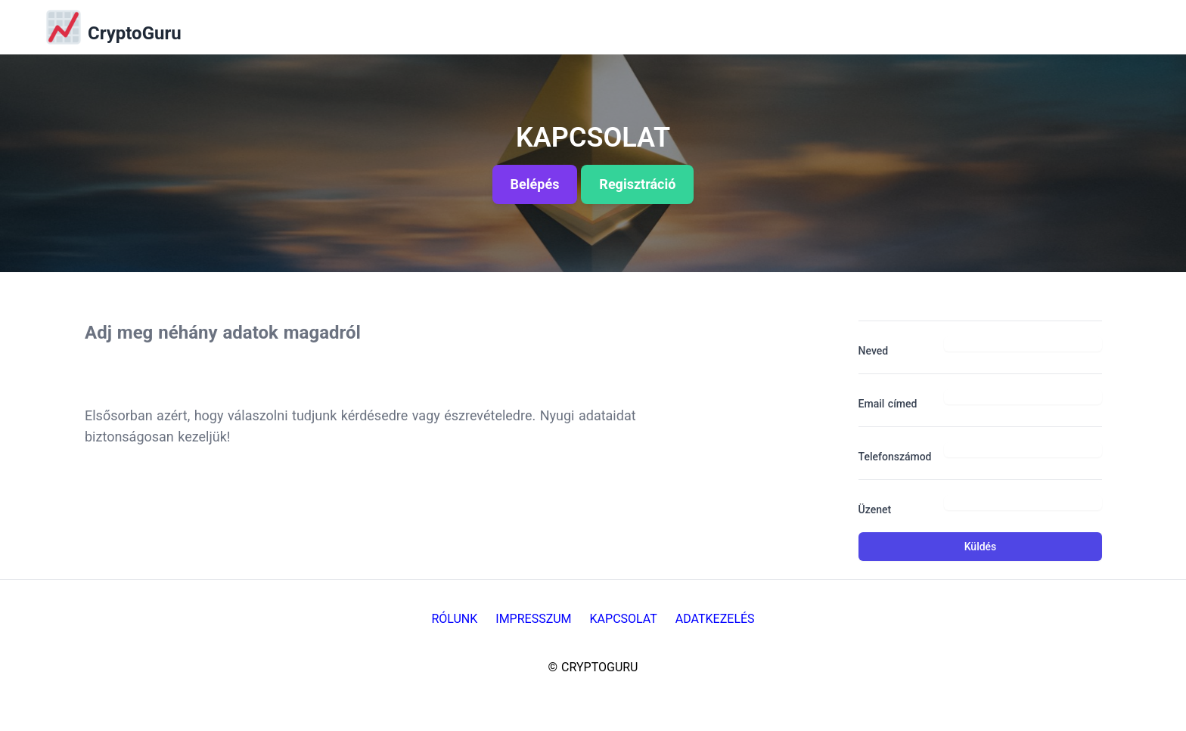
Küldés (980, 547)
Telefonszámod (895, 457)
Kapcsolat (623, 619)
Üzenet (875, 509)
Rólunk (454, 619)
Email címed (887, 404)
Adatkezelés (715, 619)
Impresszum (533, 619)
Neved (873, 351)
